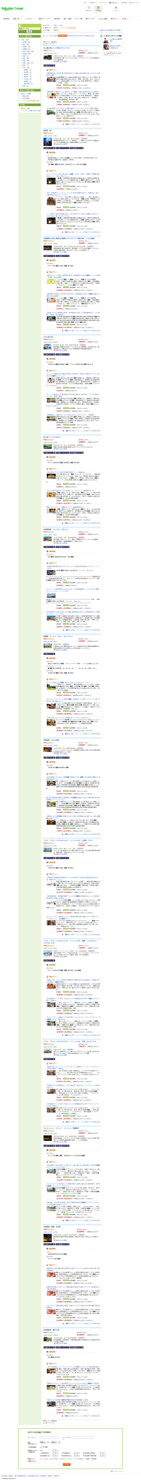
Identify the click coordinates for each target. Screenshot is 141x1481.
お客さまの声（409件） (51, 244)
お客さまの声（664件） (51, 745)
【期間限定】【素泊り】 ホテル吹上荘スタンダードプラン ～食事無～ (70, 415)
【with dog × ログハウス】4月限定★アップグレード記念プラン (68, 718)
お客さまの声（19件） (51, 948)
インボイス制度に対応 (29, 111)
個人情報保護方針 (20, 1476)
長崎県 (26, 74)
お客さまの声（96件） (51, 846)
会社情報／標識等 (7, 1476)
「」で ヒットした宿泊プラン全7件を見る (82, 124)
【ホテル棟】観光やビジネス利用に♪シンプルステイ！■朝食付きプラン (71, 490)
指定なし (56, 28)
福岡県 (26, 70)
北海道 (24, 42)
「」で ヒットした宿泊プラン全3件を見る (82, 1323)
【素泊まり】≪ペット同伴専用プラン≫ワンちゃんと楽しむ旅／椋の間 (72, 1383)
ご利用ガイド (93, 2)
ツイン (70, 1459)
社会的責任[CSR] (33, 1476)
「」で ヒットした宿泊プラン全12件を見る (81, 1035)
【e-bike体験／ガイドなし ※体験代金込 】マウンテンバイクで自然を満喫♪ (72, 108)
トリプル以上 (79, 1459)
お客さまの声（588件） (51, 342)
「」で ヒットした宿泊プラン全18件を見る (81, 734)
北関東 (24, 47)
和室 (87, 1459)
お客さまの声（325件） (51, 442)
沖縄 (23, 86)
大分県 (26, 79)
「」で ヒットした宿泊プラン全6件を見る (82, 1220)
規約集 (50, 1476)
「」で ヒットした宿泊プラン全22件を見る (81, 330)
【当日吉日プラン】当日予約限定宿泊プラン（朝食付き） (66, 472)
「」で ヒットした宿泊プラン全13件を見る (81, 232)
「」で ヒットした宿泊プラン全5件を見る (82, 431)
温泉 (23, 98)
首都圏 (24, 49)
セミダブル (54, 1459)
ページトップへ (118, 1471)
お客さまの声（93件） (51, 1133)
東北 (23, 44)
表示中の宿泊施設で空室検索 (111, 30)
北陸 (23, 56)
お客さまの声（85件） (51, 535)
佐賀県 (26, 72)
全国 (55, 25)
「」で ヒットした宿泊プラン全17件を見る (81, 934)
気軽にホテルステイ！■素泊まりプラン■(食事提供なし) (65, 507)
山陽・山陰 (26, 63)
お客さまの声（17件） (51, 53)
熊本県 (26, 77)
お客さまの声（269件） (51, 1335)
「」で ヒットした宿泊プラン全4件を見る (82, 630)
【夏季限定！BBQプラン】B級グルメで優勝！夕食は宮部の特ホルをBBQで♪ (73, 92)
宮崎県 (26, 81)
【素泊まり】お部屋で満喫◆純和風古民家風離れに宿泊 (67, 1400)
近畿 (23, 60)
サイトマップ (103, 2)
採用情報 (43, 1476)
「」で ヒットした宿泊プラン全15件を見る (81, 834)
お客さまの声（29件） (51, 641)
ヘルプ (85, 2)
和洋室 (94, 1459)
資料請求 (56, 1476)
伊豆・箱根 (26, 51)
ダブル (63, 1459)
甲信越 (24, 53)
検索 (67, 1464)
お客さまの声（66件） (51, 1047)
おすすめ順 (53, 36)
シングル (45, 1459)
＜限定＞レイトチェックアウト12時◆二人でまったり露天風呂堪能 (72, 1367)
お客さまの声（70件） (51, 136)
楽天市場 (124, 2)
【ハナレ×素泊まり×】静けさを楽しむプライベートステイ (68, 682)
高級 (23, 96)
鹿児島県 (27, 84)
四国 (23, 65)
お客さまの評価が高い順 (86, 36)
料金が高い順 (72, 36)
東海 (23, 58)
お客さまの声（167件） (51, 1232)
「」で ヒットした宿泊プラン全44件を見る (81, 1416)
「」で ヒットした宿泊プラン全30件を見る (81, 523)
